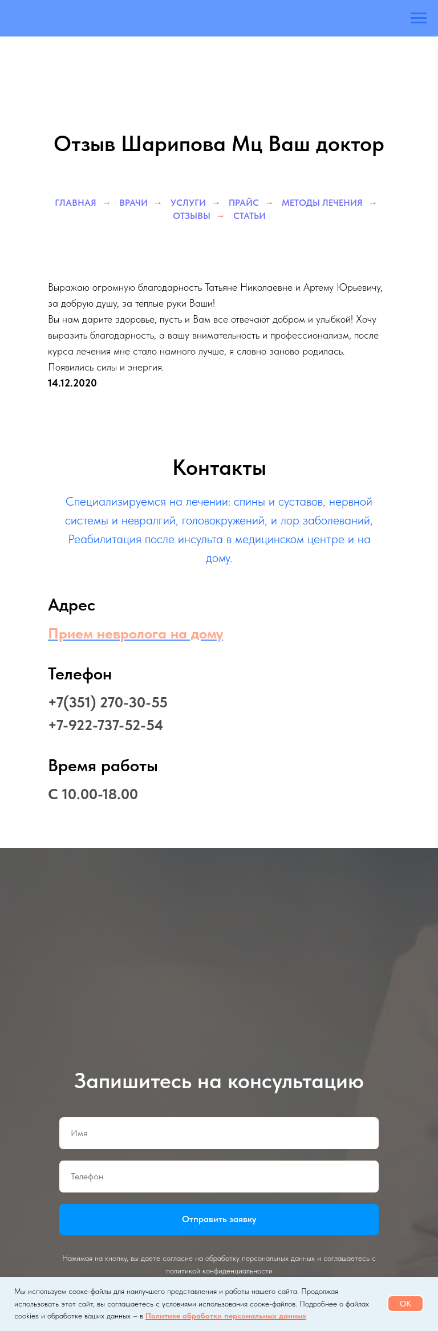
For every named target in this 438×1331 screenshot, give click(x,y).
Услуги (188, 202)
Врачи (133, 202)
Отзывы (191, 215)
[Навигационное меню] (419, 18)
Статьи (249, 215)
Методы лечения (322, 202)
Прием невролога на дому (135, 633)
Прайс (244, 202)
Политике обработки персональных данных (225, 1315)
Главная (75, 202)
